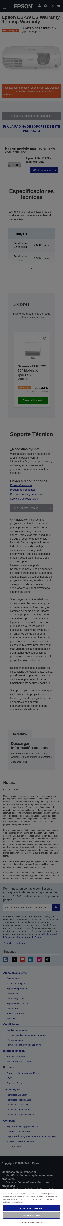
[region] (31, 1207)
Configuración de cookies (31, 1222)
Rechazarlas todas (31, 1215)
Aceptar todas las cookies (31, 1208)
